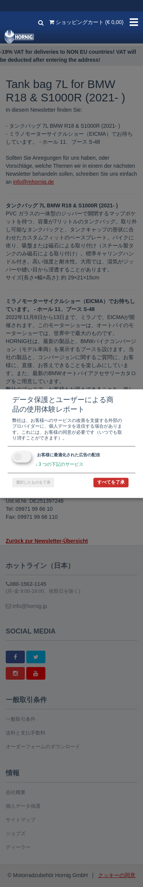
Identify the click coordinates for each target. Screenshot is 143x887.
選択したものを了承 (33, 482)
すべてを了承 (111, 482)
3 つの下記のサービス (59, 464)
